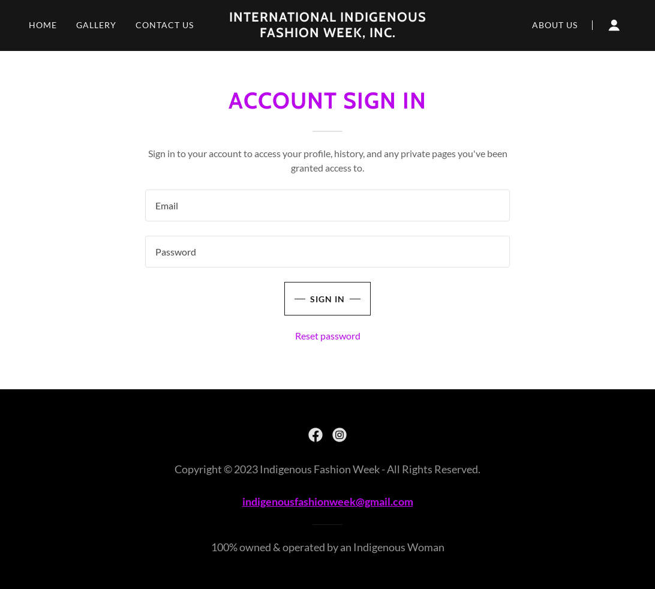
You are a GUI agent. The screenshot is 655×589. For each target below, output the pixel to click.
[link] (327, 33)
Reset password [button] (327, 335)
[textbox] (327, 205)
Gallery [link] (96, 25)
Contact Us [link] (165, 25)
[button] (614, 25)
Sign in (327, 299)
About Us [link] (555, 25)
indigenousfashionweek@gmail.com (327, 501)
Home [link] (43, 25)
